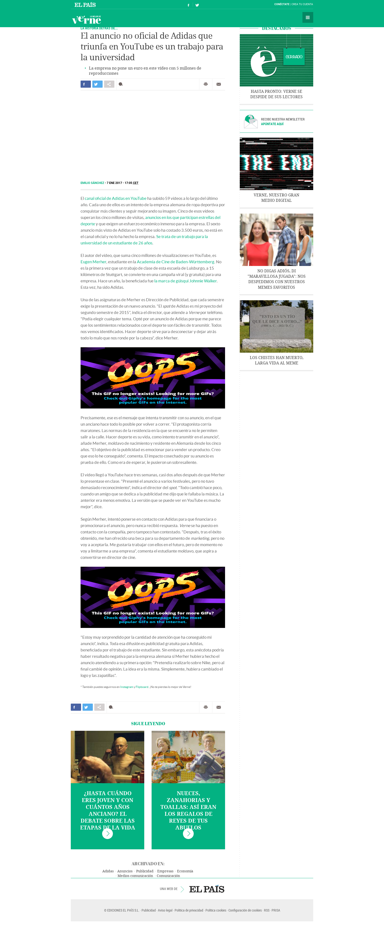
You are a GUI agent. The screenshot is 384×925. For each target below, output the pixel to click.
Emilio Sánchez (93, 183)
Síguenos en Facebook (188, 4)
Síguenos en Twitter (197, 4)
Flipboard (142, 686)
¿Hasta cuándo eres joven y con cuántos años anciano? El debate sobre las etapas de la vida (107, 810)
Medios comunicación (135, 876)
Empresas (165, 871)
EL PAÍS (206, 889)
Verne (86, 19)
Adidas (108, 871)
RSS (266, 910)
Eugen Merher (93, 261)
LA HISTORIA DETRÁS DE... (99, 28)
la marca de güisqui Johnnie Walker (185, 280)
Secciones (307, 17)
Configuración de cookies (245, 910)
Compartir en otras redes (109, 84)
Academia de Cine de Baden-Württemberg (175, 261)
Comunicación (168, 876)
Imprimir (205, 84)
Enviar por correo (218, 84)
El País (85, 4)
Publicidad (145, 871)
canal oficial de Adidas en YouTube (115, 198)
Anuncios (124, 871)
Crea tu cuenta (302, 4)
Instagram (126, 686)
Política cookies (215, 910)
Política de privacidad (189, 910)
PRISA (276, 910)
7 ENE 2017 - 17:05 (122, 183)
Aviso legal (165, 910)
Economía (185, 871)
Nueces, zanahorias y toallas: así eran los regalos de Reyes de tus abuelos (188, 810)
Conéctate (281, 4)
